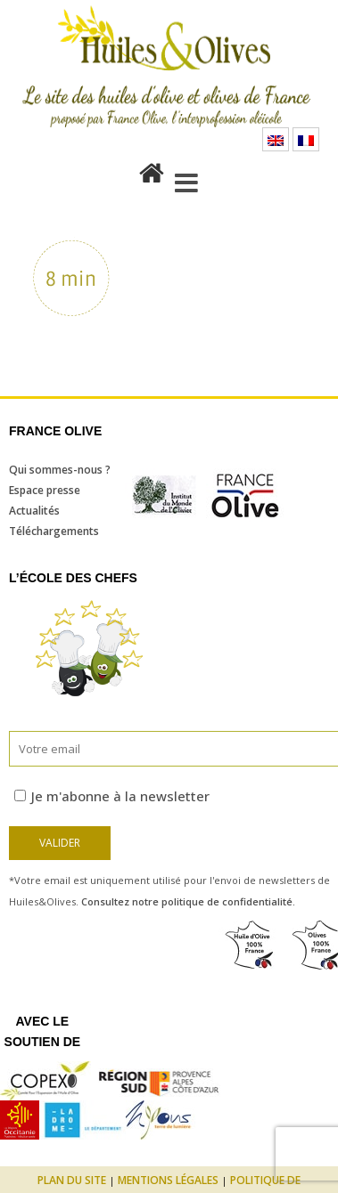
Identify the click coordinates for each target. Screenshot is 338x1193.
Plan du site (71, 1180)
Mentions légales (168, 1180)
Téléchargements (54, 531)
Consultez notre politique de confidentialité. (188, 901)
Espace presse (44, 490)
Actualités (34, 510)
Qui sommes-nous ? (60, 469)
